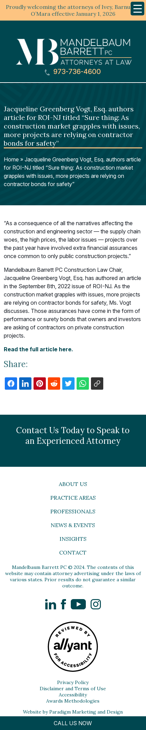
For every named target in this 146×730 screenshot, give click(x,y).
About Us (73, 483)
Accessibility (73, 695)
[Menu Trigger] (137, 8)
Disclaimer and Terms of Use (73, 688)
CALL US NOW (73, 723)
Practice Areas (73, 497)
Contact (73, 552)
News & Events (73, 525)
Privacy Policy (73, 682)
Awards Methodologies (72, 701)
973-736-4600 (73, 71)
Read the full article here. (38, 349)
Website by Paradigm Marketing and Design (73, 712)
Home (11, 159)
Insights (73, 538)
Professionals (72, 511)
